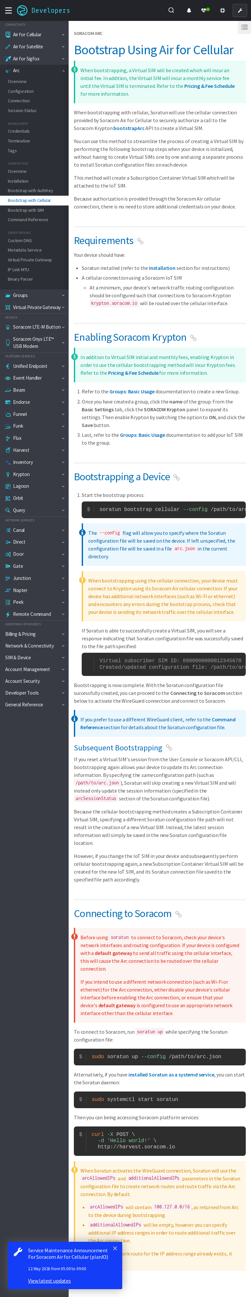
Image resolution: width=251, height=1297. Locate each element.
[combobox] (171, 10)
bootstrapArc (128, 128)
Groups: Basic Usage (132, 391)
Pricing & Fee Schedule (209, 86)
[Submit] (170, 10)
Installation (162, 268)
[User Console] (240, 10)
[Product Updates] (188, 10)
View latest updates (49, 1280)
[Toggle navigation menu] (8, 10)
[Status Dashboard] (205, 10)
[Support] (222, 10)
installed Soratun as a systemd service (171, 1074)
